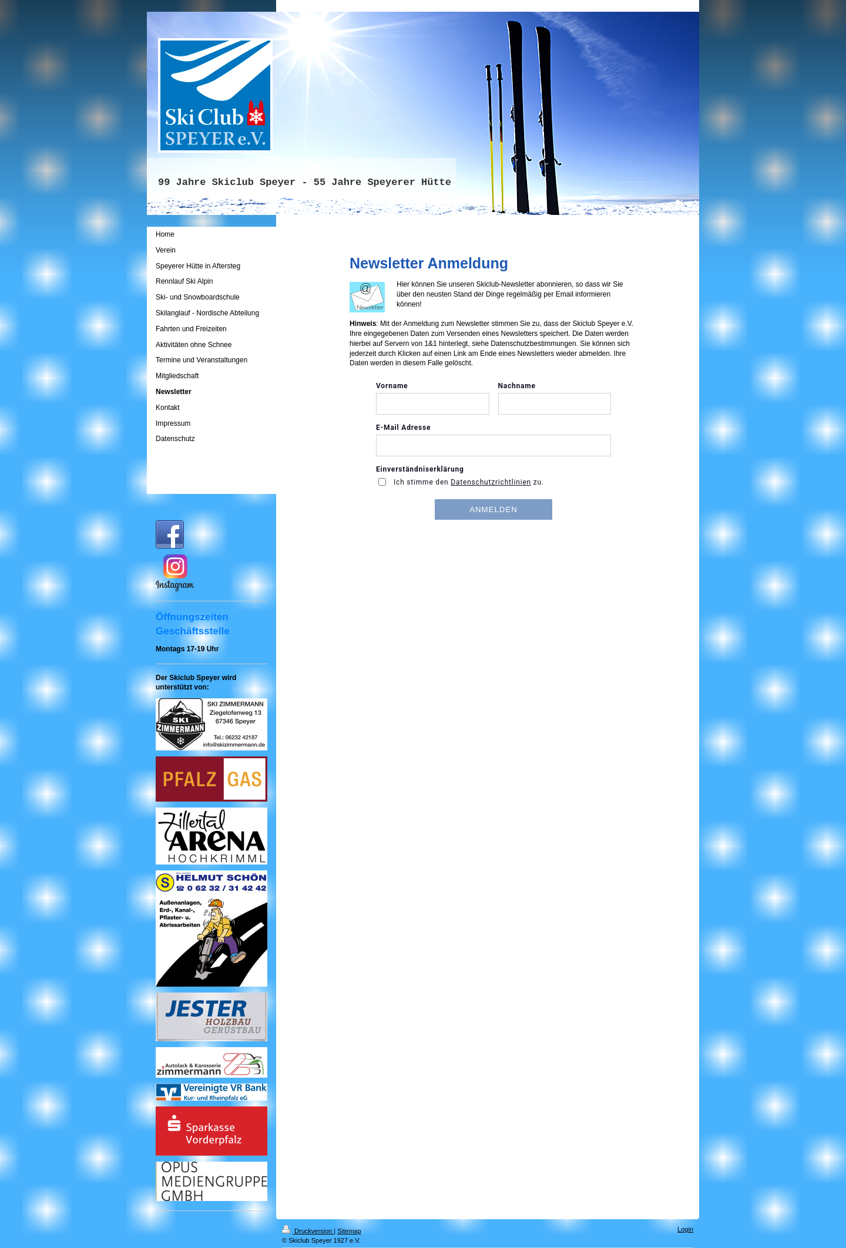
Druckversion (308, 1230)
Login (685, 1229)
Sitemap (349, 1230)
